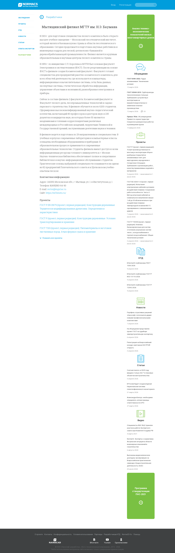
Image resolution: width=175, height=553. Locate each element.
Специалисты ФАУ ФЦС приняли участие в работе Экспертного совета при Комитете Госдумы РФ (140, 428)
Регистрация (125, 5)
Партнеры (98, 534)
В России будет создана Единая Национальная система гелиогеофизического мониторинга (140, 386)
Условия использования (83, 534)
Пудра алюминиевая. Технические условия (137, 81)
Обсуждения (24, 18)
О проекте (39, 534)
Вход (113, 5)
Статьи (21, 42)
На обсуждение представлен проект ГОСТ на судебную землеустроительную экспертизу (140, 331)
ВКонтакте (94, 541)
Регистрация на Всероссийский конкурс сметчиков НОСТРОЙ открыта (139, 345)
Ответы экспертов (26, 49)
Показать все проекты (51, 238)
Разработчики (24, 55)
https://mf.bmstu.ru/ (56, 192)
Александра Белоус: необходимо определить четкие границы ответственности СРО (140, 400)
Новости (22, 36)
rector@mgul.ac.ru (56, 189)
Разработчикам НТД (112, 534)
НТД (20, 30)
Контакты (48, 534)
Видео (141, 420)
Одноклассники (121, 541)
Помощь (137, 534)
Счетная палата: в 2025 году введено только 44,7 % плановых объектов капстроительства (140, 372)
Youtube (107, 541)
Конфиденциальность (63, 534)
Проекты (22, 24)
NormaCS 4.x (127, 534)
